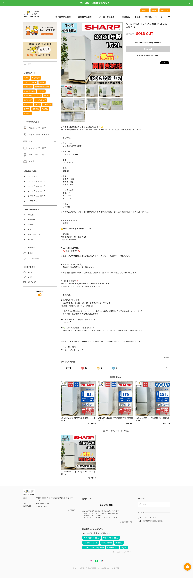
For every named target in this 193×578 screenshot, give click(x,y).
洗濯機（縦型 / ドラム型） (40, 135)
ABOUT (144, 10)
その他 (31, 161)
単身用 (137, 17)
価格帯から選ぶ (86, 17)
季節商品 (126, 17)
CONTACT (164, 10)
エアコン (32, 141)
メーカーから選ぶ (108, 17)
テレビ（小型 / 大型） (38, 148)
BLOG (154, 10)
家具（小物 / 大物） (37, 155)
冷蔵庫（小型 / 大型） (38, 128)
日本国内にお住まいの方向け (148, 55)
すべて (68, 368)
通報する (166, 357)
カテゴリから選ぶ (64, 17)
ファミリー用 (151, 17)
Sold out (148, 49)
